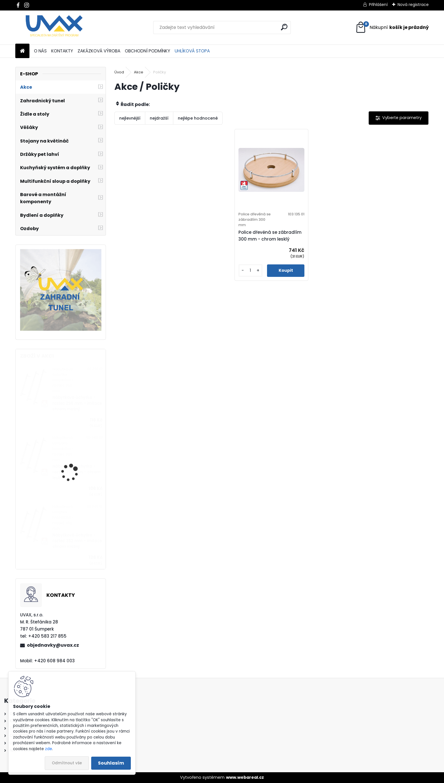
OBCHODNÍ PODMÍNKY (147, 51)
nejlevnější (129, 118)
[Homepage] (22, 51)
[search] (284, 27)
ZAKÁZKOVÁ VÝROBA (99, 51)
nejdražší (159, 118)
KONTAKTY (62, 51)
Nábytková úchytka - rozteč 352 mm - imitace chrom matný (77, 540)
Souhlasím (111, 763)
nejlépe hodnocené (198, 118)
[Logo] (54, 27)
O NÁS (40, 51)
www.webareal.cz (245, 777)
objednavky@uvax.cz (53, 645)
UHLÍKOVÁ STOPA (192, 51)
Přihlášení (378, 4)
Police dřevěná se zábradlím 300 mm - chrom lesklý (270, 235)
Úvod (119, 72)
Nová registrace (413, 4)
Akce (138, 72)
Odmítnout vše (67, 763)
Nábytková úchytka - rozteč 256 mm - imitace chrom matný (77, 403)
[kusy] (250, 270)
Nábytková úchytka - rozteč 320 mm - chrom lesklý (76, 472)
